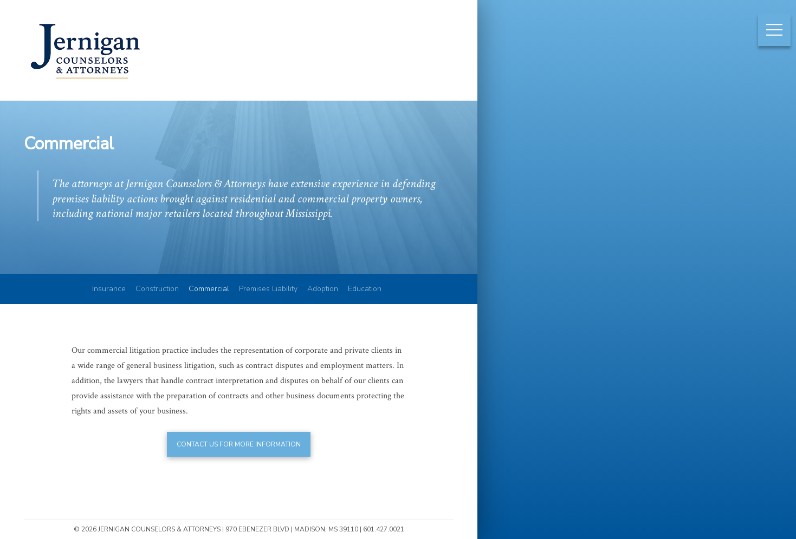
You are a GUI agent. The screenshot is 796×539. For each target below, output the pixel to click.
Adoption (322, 289)
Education (364, 289)
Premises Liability (268, 289)
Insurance (109, 289)
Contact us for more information (239, 444)
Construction (157, 289)
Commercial (209, 289)
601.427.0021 (383, 529)
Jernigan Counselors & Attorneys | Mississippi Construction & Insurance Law (85, 82)
